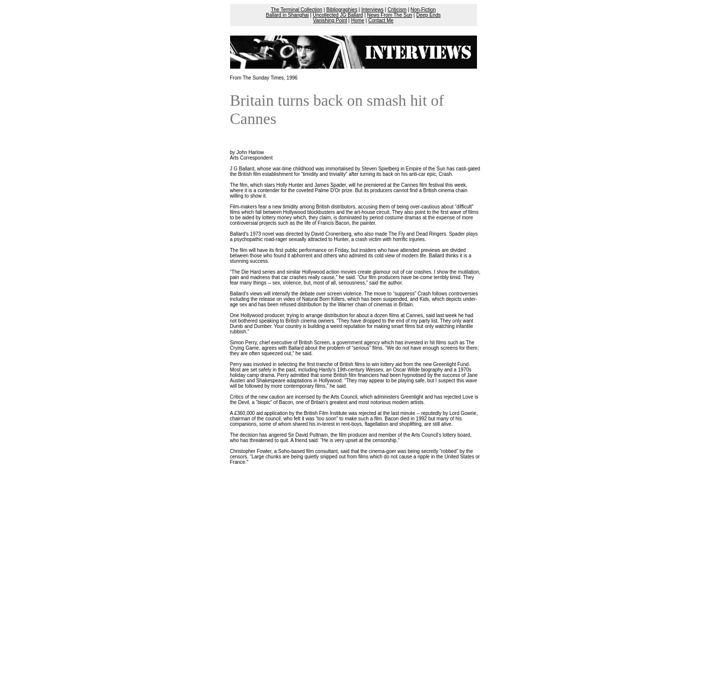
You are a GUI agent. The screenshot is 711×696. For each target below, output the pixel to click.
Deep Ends (428, 15)
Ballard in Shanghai (287, 15)
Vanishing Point (330, 20)
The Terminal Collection (296, 9)
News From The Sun (389, 15)
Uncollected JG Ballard (338, 15)
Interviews (372, 9)
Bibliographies (341, 9)
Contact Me (381, 20)
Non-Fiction (422, 9)
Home (357, 20)
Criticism (397, 9)
